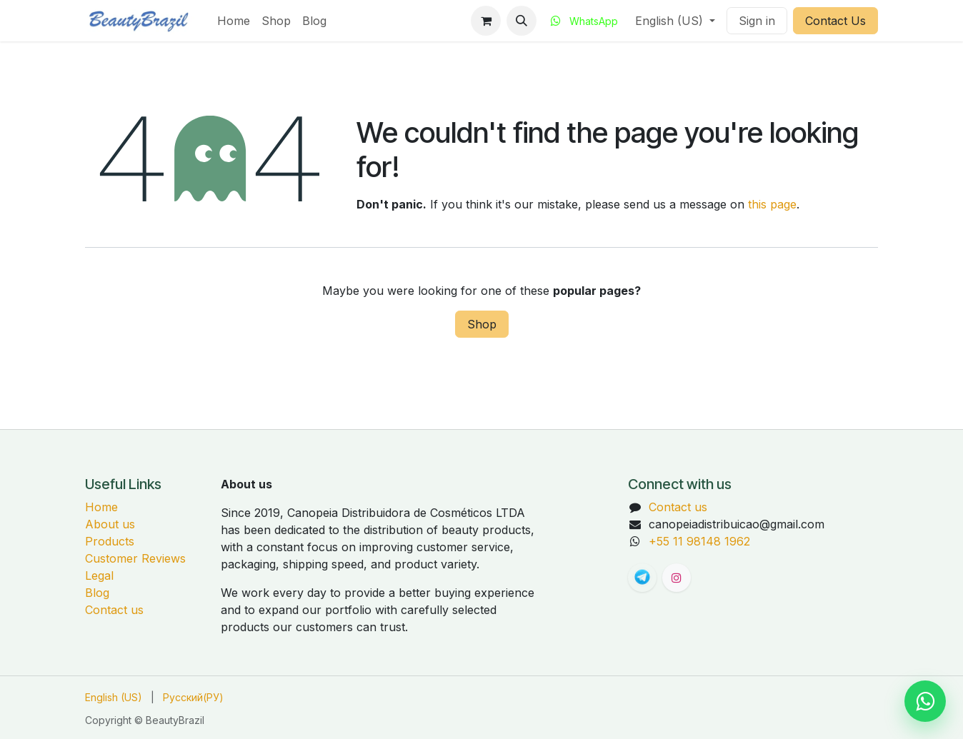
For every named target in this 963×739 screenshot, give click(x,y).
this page (772, 204)
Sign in (757, 21)
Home (101, 507)
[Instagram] (676, 577)
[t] (642, 577)
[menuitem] (233, 20)
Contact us (114, 610)
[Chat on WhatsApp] (925, 701)
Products (109, 541)
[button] (522, 21)
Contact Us (835, 21)
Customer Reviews (135, 558)
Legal (99, 575)
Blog (97, 592)
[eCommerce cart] (486, 21)
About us (110, 524)
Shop (482, 324)
